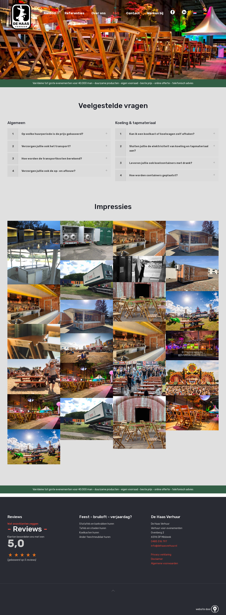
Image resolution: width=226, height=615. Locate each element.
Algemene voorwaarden (164, 563)
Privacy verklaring (161, 554)
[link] (59, 134)
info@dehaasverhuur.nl (164, 545)
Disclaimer (157, 559)
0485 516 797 (159, 541)
